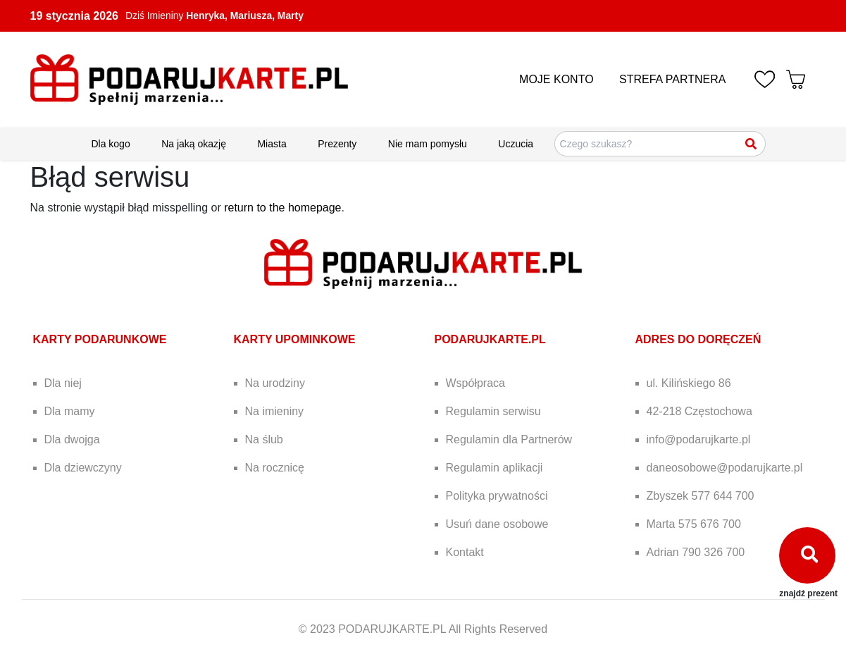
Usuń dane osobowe (497, 524)
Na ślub (264, 439)
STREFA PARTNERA (672, 79)
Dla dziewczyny (83, 468)
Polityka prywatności (497, 496)
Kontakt (465, 552)
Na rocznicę (274, 468)
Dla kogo (110, 143)
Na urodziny (275, 383)
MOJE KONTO (556, 79)
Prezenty (337, 143)
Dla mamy (69, 411)
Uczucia (515, 143)
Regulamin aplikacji (494, 468)
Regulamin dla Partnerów (509, 439)
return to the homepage (282, 208)
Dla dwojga (72, 439)
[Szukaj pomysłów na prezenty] (660, 143)
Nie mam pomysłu (427, 143)
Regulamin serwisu (493, 411)
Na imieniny (274, 411)
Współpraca (475, 383)
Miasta (271, 143)
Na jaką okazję (193, 143)
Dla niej (63, 383)
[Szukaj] (751, 144)
